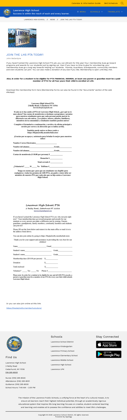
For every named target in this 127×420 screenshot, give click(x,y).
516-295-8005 (12, 372)
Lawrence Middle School (62, 360)
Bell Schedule (111, 3)
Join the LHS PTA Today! (71, 19)
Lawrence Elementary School (64, 355)
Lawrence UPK (57, 369)
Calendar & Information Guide (86, 3)
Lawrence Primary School (62, 351)
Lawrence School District (62, 342)
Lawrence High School (34, 19)
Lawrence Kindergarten (61, 346)
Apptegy (68, 417)
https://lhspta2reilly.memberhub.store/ (24, 308)
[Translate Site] (115, 11)
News (52, 19)
